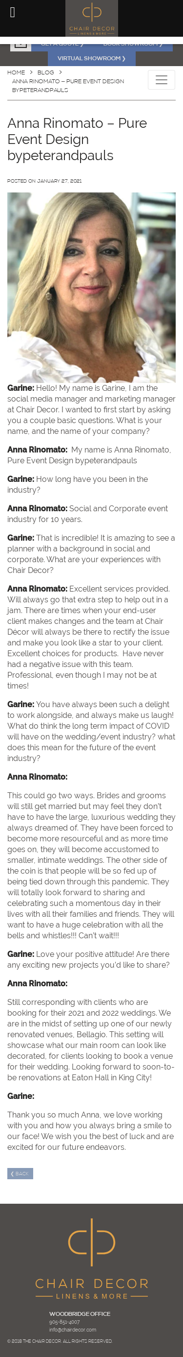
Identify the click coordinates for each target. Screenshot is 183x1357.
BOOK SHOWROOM (133, 44)
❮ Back (20, 1174)
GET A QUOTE (62, 44)
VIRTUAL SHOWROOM (92, 59)
